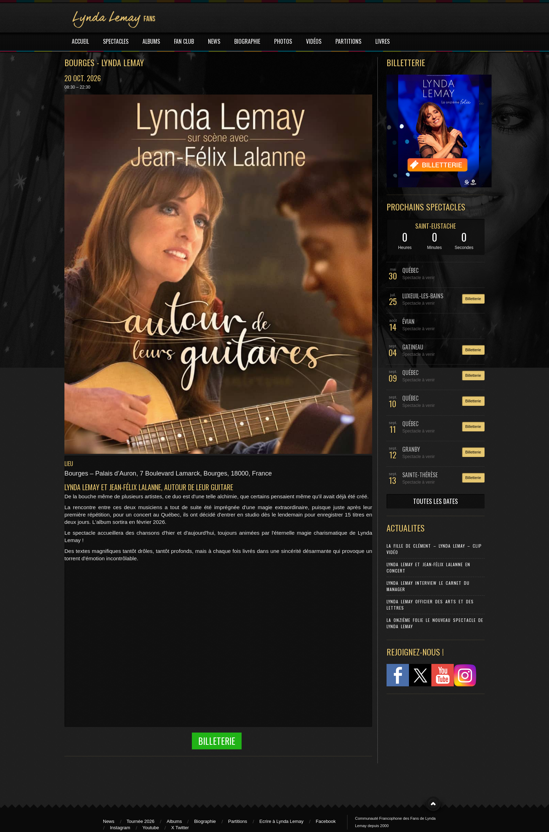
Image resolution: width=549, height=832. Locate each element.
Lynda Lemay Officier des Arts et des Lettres (430, 604)
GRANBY (411, 449)
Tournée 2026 (141, 821)
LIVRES (382, 41)
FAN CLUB (184, 41)
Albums (174, 821)
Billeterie (216, 740)
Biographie (205, 821)
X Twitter (180, 827)
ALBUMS (151, 41)
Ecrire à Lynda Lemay (281, 821)
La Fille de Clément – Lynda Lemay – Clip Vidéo (434, 549)
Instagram (120, 827)
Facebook (326, 821)
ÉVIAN (408, 321)
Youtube (151, 827)
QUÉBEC (410, 270)
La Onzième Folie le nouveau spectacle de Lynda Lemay (435, 623)
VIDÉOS (313, 41)
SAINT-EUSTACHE (435, 225)
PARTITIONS (348, 41)
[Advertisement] (432, 745)
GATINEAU (412, 347)
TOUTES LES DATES (435, 501)
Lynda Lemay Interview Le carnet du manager (428, 586)
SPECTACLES (115, 41)
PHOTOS (283, 41)
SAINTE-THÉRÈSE (420, 475)
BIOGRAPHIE (247, 41)
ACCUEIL (80, 41)
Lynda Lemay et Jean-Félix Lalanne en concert (428, 567)
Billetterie (473, 299)
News (108, 821)
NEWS (214, 41)
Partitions (237, 821)
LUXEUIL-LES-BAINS (422, 296)
